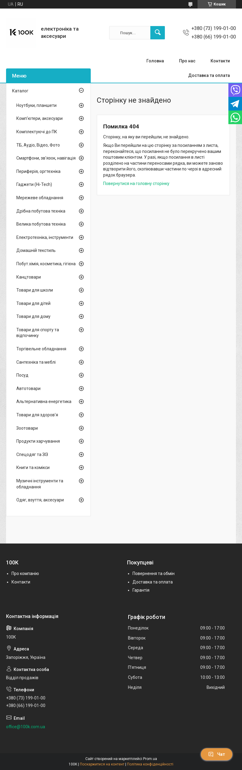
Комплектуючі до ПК (36, 131)
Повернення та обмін (153, 573)
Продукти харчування (38, 441)
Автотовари (28, 388)
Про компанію (25, 573)
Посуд (22, 375)
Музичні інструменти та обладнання (39, 483)
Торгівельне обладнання (41, 348)
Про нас (187, 60)
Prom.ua (150, 759)
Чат (216, 754)
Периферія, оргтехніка (38, 171)
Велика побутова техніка (41, 224)
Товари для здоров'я (37, 414)
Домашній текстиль (36, 250)
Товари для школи (34, 290)
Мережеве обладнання (39, 197)
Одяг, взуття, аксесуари (40, 499)
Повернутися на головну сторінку (136, 183)
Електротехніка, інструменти (44, 237)
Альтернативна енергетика (43, 401)
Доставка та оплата (209, 75)
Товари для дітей (33, 303)
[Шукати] (157, 32)
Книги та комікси (33, 467)
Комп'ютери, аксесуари (39, 118)
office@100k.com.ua (25, 726)
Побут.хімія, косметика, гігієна (46, 263)
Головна (155, 60)
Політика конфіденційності (150, 764)
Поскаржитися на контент (102, 764)
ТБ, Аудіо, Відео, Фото (38, 145)
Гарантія (140, 590)
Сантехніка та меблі (36, 362)
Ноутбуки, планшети (36, 105)
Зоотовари (27, 428)
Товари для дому (33, 316)
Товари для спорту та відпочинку (37, 332)
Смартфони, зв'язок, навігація (46, 158)
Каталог (20, 90)
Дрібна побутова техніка (40, 211)
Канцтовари (28, 277)
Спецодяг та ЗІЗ (32, 454)
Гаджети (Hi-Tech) (34, 184)
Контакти (220, 60)
